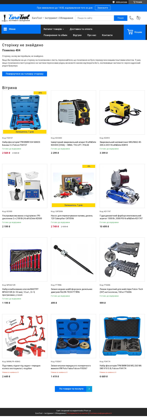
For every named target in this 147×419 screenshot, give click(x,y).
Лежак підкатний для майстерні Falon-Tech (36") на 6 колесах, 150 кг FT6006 (121, 290)
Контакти (107, 35)
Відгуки (77, 35)
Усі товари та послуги (71, 388)
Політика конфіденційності (101, 413)
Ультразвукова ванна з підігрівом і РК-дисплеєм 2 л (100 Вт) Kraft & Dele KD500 (22, 217)
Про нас (91, 35)
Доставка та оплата (81, 29)
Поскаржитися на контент (77, 413)
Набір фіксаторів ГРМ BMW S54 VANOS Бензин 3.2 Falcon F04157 (21, 143)
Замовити (102, 7)
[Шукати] (120, 18)
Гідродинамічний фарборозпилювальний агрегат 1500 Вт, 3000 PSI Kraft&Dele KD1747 (121, 217)
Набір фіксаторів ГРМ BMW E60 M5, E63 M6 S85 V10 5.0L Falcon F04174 (120, 367)
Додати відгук (138, 18)
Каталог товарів (53, 29)
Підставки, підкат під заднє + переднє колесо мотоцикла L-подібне (21, 367)
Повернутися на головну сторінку (24, 73)
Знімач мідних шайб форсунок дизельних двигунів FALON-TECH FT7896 (71, 290)
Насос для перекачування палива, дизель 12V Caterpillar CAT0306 (72, 217)
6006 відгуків (121, 2)
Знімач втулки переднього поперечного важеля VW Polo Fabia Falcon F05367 (71, 367)
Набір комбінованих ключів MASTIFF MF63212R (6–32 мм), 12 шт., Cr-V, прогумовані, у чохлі (20, 292)
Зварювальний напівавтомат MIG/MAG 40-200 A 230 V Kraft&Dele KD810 (121, 143)
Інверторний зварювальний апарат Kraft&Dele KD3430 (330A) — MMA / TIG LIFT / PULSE (73, 143)
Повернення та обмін (55, 35)
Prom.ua (87, 411)
